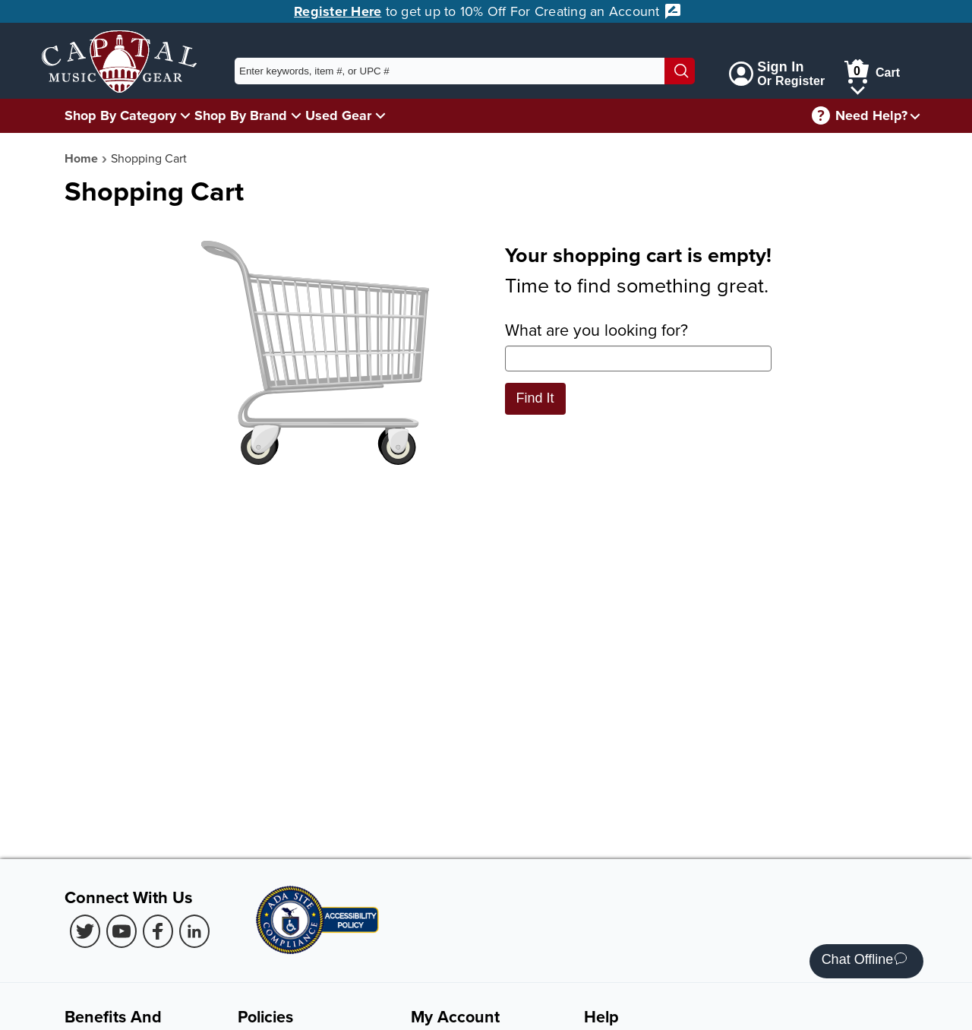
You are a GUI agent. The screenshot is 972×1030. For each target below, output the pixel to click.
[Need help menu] (915, 116)
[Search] (679, 71)
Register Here (337, 11)
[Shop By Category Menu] (185, 115)
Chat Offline (864, 961)
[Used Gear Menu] (380, 115)
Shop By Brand (240, 115)
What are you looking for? (638, 344)
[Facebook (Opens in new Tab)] (158, 931)
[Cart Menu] (857, 87)
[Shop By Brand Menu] (296, 115)
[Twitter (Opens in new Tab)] (85, 931)
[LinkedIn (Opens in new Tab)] (194, 931)
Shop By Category (120, 115)
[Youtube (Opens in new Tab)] (121, 931)
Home (81, 158)
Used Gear (338, 115)
